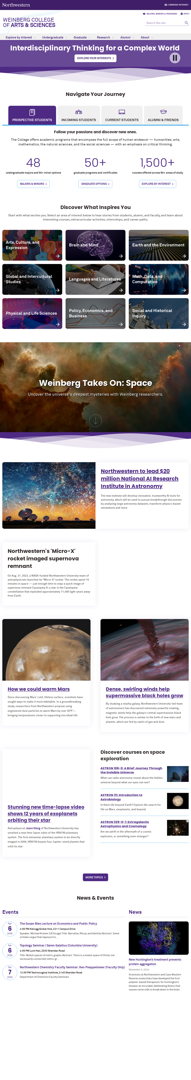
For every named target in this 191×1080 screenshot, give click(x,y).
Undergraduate (54, 37)
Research (105, 37)
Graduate (82, 37)
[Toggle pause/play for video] (175, 57)
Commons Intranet (178, 5)
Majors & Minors (32, 192)
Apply (186, 14)
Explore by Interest (21, 37)
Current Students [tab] (122, 120)
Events (10, 912)
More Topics (94, 877)
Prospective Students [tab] (32, 120)
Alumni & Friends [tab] (163, 120)
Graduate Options (94, 192)
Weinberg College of (29, 22)
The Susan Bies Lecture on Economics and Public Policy (58, 923)
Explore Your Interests (94, 58)
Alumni (127, 37)
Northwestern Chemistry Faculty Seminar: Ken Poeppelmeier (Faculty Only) (72, 967)
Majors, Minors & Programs (162, 14)
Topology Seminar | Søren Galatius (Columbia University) (58, 945)
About (147, 37)
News (135, 912)
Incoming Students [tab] (78, 120)
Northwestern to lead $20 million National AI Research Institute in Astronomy (153, 482)
